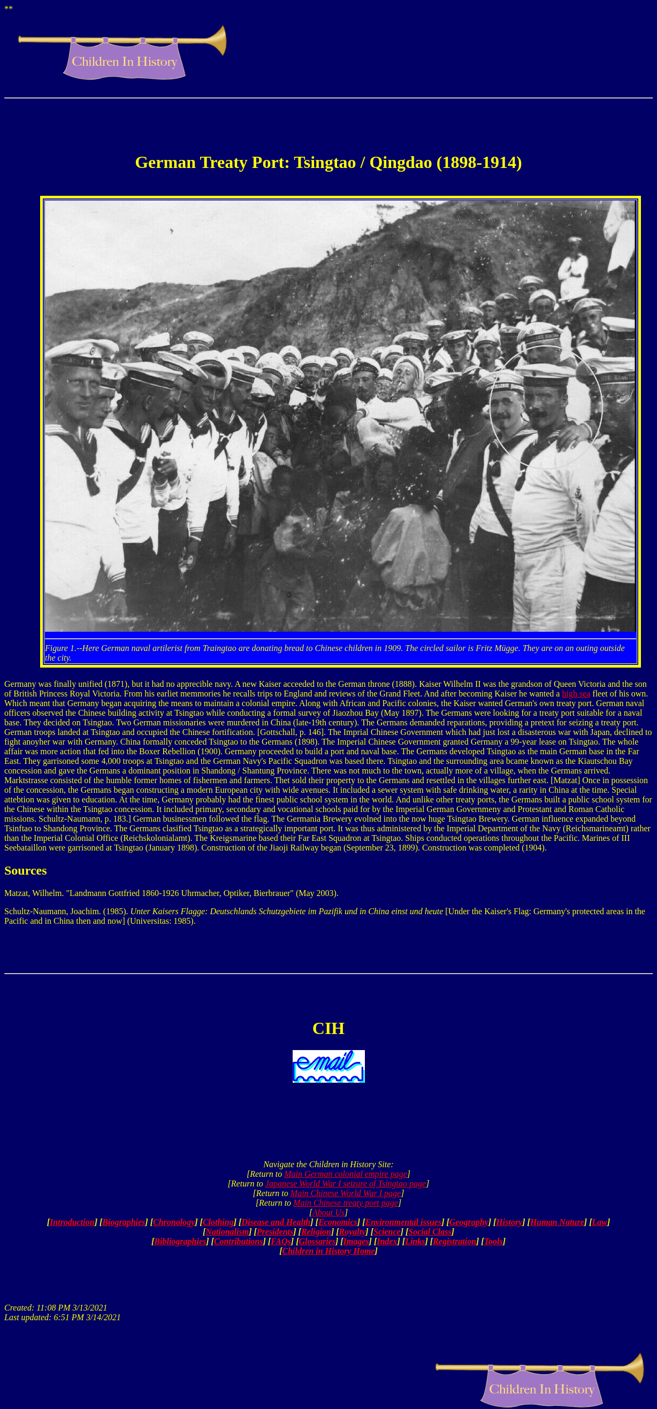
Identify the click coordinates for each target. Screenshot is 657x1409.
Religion (316, 1231)
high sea (576, 693)
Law (599, 1222)
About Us (328, 1212)
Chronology (174, 1222)
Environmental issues (403, 1222)
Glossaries (317, 1241)
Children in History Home (328, 1250)
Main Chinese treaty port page (345, 1202)
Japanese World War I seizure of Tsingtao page (345, 1183)
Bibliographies (180, 1241)
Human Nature (557, 1222)
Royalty (352, 1231)
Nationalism (227, 1231)
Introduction (72, 1222)
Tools (493, 1241)
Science (387, 1231)
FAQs (281, 1241)
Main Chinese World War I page (346, 1193)
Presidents (275, 1231)
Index (387, 1241)
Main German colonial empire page (345, 1173)
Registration (454, 1241)
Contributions (238, 1241)
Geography (468, 1222)
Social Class (429, 1231)
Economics (337, 1222)
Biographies (123, 1222)
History (509, 1222)
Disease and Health (275, 1222)
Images (356, 1241)
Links (415, 1241)
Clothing (218, 1222)
